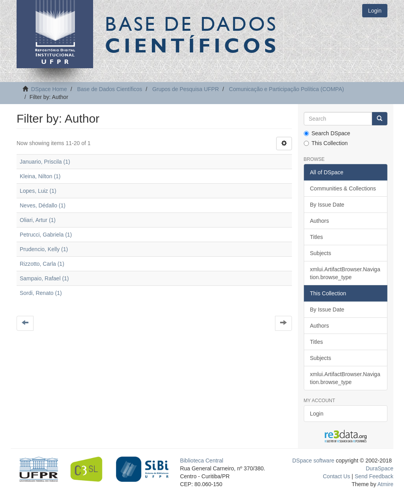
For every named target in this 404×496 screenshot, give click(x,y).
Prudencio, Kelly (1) (44, 249)
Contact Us (336, 476)
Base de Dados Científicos (109, 89)
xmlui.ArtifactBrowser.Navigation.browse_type (345, 273)
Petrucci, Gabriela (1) (46, 234)
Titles (316, 237)
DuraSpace (379, 468)
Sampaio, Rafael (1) (44, 278)
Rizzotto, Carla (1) (42, 264)
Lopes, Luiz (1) (38, 191)
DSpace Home (49, 89)
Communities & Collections (343, 188)
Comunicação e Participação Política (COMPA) (286, 89)
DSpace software (313, 460)
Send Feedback (374, 476)
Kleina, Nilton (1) (40, 176)
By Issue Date (327, 204)
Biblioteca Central (201, 460)
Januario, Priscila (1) (45, 161)
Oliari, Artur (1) (38, 220)
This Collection (326, 143)
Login (317, 413)
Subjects (320, 253)
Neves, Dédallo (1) (42, 205)
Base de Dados (192, 34)
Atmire (384, 484)
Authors (319, 221)
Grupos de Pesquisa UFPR (185, 89)
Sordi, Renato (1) (41, 293)
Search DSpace (327, 133)
